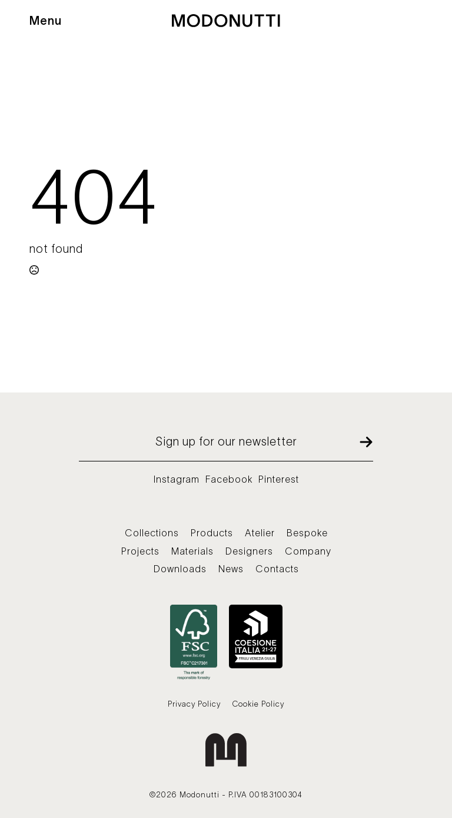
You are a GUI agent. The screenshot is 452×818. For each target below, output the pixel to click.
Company (308, 551)
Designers (249, 551)
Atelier (260, 532)
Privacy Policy (194, 704)
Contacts (277, 568)
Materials (192, 551)
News (231, 568)
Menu (45, 20)
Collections (152, 532)
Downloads (180, 568)
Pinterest (278, 479)
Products (212, 532)
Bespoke (307, 532)
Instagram (177, 479)
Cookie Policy (258, 704)
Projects (140, 551)
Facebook (228, 479)
